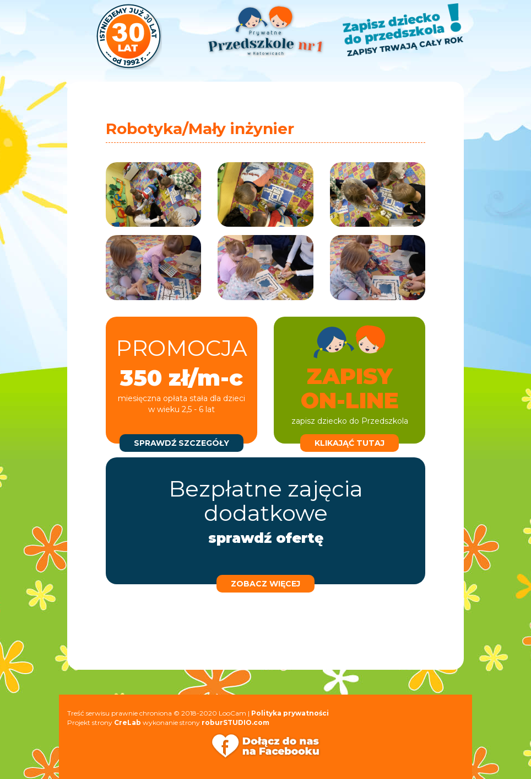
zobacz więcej (265, 584)
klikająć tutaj (349, 443)
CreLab (127, 722)
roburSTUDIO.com (235, 722)
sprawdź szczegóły (181, 443)
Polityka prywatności (290, 713)
